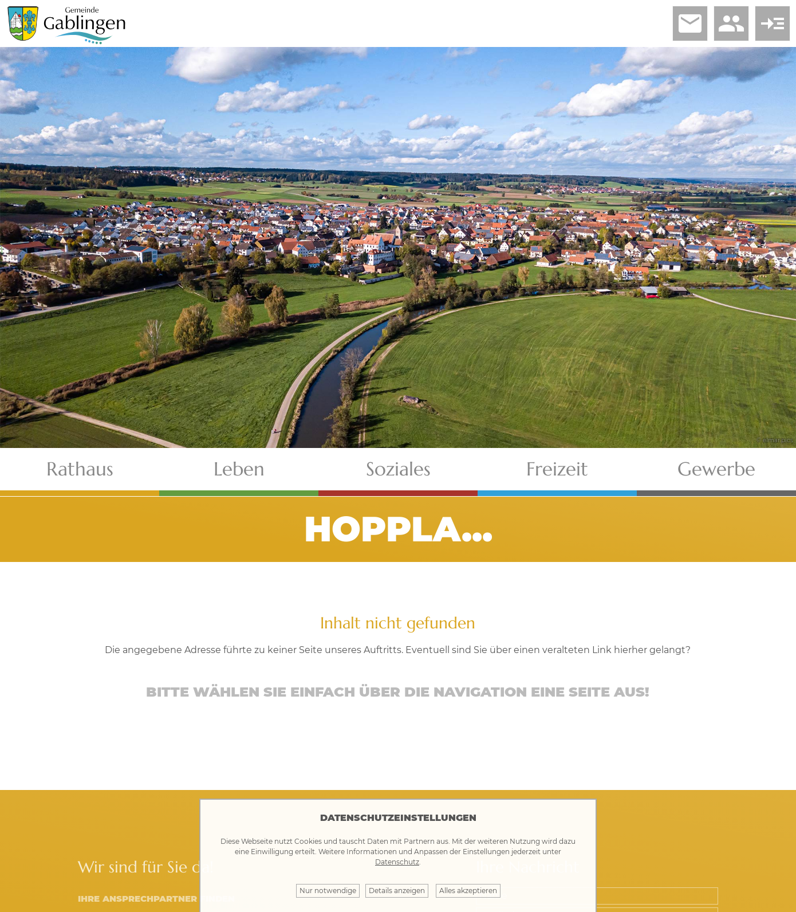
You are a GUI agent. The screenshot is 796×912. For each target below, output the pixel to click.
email (690, 23)
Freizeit (557, 469)
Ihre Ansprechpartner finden (156, 898)
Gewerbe (716, 469)
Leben (239, 469)
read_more (772, 23)
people (731, 23)
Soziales (398, 469)
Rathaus (79, 469)
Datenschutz (397, 862)
